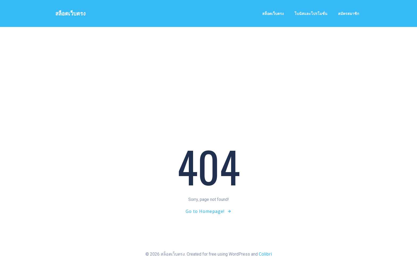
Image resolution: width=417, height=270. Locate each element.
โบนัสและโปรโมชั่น (310, 13)
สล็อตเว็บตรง (273, 13)
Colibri (265, 254)
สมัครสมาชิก (348, 13)
